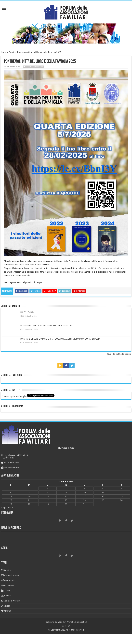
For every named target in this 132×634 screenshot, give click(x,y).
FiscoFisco (7, 585)
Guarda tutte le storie (119, 354)
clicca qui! (37, 282)
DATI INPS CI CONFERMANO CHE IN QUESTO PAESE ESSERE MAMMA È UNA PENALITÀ (60, 339)
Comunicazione (10, 575)
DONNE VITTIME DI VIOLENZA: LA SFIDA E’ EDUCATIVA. (46, 325)
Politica (6, 595)
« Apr (3, 507)
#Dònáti (6, 611)
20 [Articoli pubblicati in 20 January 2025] (11, 500)
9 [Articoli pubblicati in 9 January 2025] (65, 492)
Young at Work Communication (72, 622)
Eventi (11, 52)
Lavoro (6, 590)
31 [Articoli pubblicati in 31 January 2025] (84, 504)
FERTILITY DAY (27, 312)
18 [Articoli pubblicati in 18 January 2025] (103, 496)
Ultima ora (38, 67)
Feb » (10, 507)
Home (3, 52)
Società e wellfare (10, 601)
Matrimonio (8, 580)
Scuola (5, 606)
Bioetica (6, 570)
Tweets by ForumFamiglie (14, 396)
